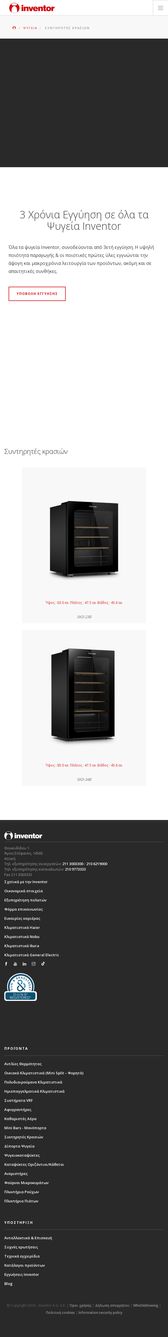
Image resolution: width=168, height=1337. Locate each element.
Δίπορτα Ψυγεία (19, 1146)
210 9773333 (75, 869)
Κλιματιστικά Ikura (21, 945)
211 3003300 (72, 863)
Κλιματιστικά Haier (22, 927)
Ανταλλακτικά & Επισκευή (28, 1237)
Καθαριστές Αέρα (20, 1118)
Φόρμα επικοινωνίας (23, 909)
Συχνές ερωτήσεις (21, 1247)
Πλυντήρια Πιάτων (21, 1201)
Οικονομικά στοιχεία (23, 890)
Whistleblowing (145, 1305)
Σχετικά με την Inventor (26, 881)
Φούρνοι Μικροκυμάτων (26, 1182)
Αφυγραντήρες (17, 1109)
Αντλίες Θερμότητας (23, 1063)
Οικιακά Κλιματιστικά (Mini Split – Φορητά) (43, 1072)
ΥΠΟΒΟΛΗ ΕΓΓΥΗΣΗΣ (37, 293)
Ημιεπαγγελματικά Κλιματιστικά (34, 1091)
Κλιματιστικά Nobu (21, 936)
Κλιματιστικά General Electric (31, 954)
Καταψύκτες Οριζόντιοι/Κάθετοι (34, 1164)
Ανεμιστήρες (16, 1173)
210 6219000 (96, 863)
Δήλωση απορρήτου (112, 1305)
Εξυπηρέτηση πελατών (25, 900)
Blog (8, 1283)
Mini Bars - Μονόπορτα (25, 1127)
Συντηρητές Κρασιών (23, 1137)
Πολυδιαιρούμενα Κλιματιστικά (33, 1082)
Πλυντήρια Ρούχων (21, 1191)
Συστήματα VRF (18, 1100)
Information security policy (100, 1312)
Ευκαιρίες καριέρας (22, 918)
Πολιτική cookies (60, 1312)
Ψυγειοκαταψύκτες (22, 1155)
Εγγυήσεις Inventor (21, 1274)
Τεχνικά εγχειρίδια (22, 1256)
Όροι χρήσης (80, 1305)
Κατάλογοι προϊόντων (24, 1265)
